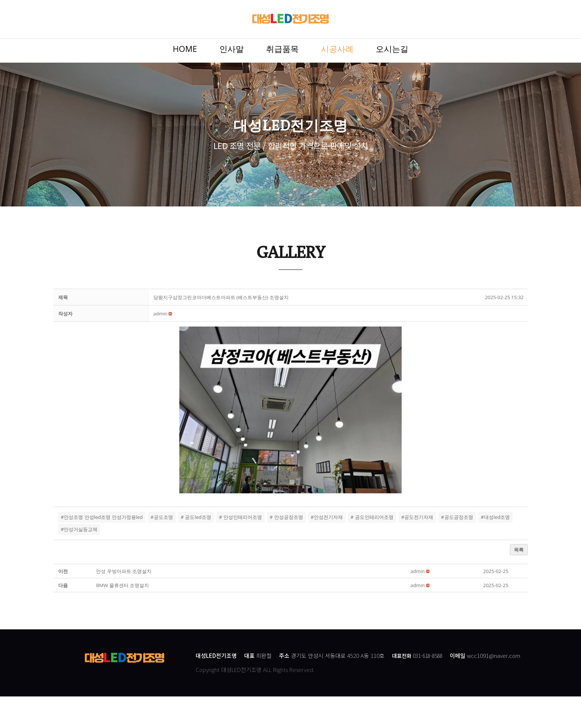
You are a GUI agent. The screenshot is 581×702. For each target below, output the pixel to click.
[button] (160, 320)
